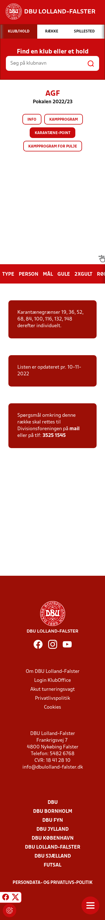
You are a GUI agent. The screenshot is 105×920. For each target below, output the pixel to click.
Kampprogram (63, 119)
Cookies (52, 707)
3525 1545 (54, 435)
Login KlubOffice (52, 680)
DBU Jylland (52, 829)
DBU (53, 802)
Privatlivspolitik (52, 698)
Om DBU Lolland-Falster (53, 671)
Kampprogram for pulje (52, 146)
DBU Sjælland (52, 856)
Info (31, 119)
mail (74, 429)
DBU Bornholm (52, 811)
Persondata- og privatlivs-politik (53, 883)
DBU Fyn (52, 820)
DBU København (53, 838)
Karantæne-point (52, 133)
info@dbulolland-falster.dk (52, 767)
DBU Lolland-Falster (52, 847)
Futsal (52, 865)
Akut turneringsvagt (52, 689)
